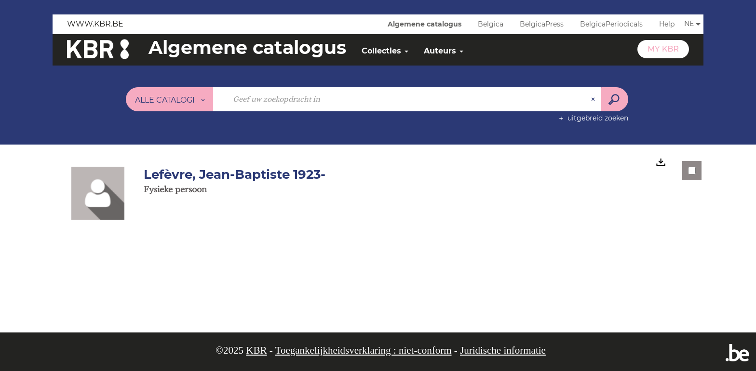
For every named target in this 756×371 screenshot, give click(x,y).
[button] (97, 192)
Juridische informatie (503, 350)
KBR (256, 350)
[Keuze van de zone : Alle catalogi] (170, 99)
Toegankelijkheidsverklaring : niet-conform (363, 350)
